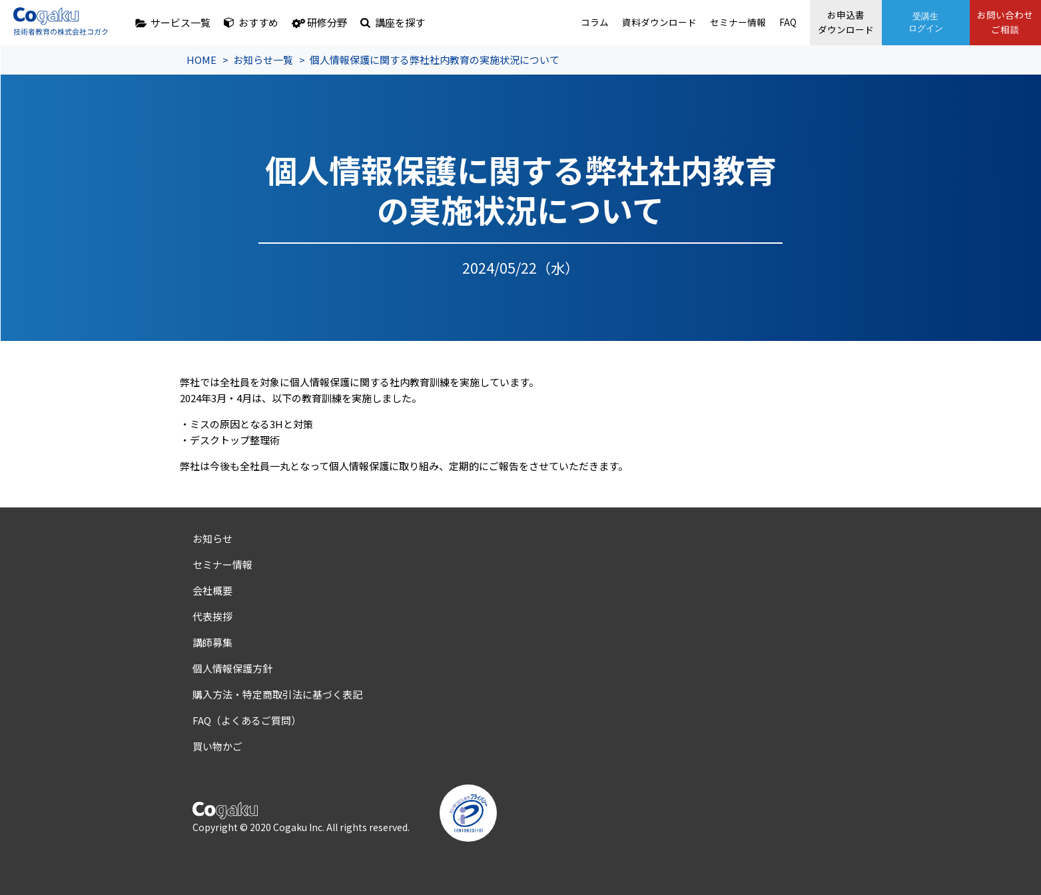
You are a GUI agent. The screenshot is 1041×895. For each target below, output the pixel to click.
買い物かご (217, 746)
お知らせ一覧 (263, 60)
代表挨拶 (212, 616)
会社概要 (212, 590)
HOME (201, 60)
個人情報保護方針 (232, 668)
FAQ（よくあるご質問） (246, 720)
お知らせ (212, 538)
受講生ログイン (909, 22)
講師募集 (212, 642)
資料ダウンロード (619, 22)
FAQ (754, 22)
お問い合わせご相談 (997, 22)
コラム (550, 22)
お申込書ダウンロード (821, 22)
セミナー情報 (702, 22)
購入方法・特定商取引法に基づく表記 (277, 694)
